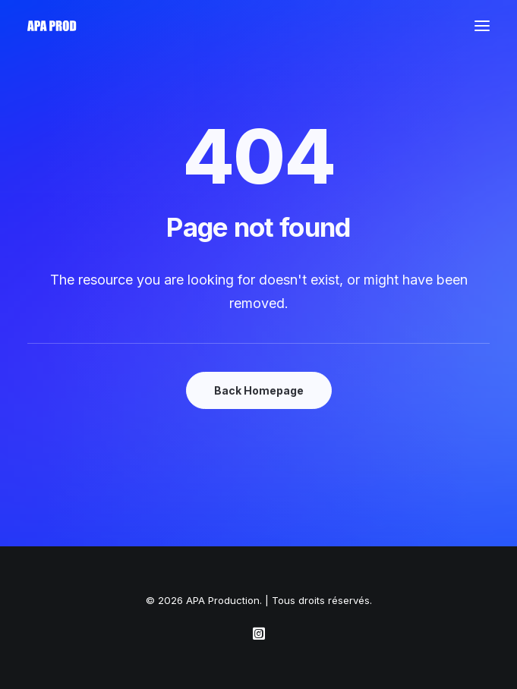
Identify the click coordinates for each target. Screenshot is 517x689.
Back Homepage (259, 390)
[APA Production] (53, 25)
